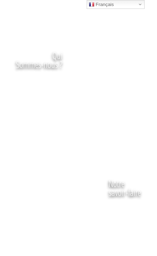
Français (101, 4)
